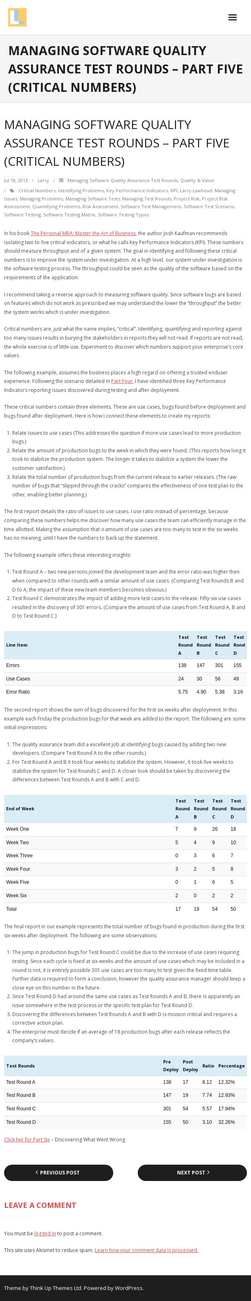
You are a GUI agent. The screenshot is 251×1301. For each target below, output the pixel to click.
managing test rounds (146, 199)
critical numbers (37, 190)
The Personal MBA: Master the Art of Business (83, 233)
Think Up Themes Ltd (55, 1288)
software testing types (123, 214)
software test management (151, 206)
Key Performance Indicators (137, 190)
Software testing (22, 214)
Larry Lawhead (196, 190)
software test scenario (209, 206)
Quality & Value (197, 180)
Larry (43, 180)
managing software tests (92, 199)
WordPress (129, 1288)
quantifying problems (56, 206)
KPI (173, 190)
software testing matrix (69, 214)
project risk (186, 199)
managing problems (41, 199)
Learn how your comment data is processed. (146, 1250)
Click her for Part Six (27, 1139)
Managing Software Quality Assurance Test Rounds (122, 180)
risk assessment (100, 206)
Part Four (121, 381)
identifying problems (81, 190)
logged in (45, 1233)
